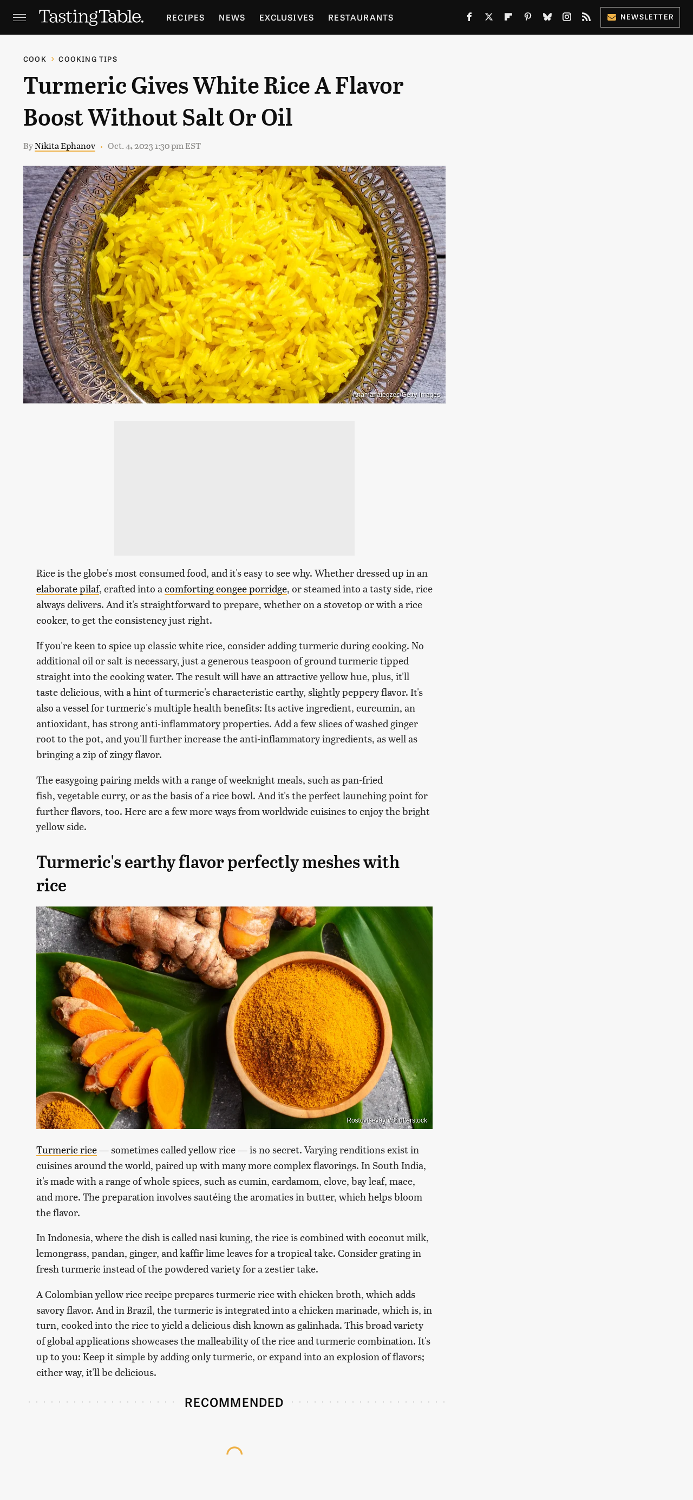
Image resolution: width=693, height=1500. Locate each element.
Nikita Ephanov (65, 145)
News (232, 17)
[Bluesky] (547, 19)
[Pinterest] (527, 19)
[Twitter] (488, 19)
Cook (35, 58)
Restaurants (361, 17)
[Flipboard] (508, 19)
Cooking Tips (87, 58)
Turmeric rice (66, 1149)
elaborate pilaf (67, 588)
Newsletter (640, 16)
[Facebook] (469, 19)
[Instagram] (566, 19)
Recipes (185, 17)
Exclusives (286, 17)
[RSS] (586, 19)
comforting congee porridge (226, 588)
